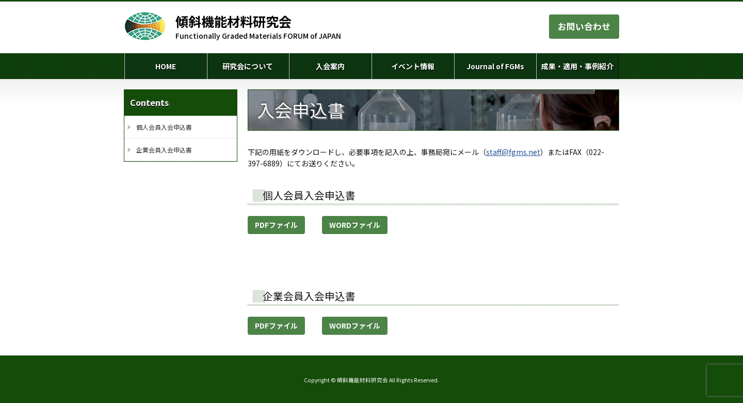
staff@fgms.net (513, 152)
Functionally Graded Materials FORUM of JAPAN (258, 27)
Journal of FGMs (495, 66)
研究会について (247, 66)
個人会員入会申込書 (164, 126)
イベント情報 (412, 66)
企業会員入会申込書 (164, 149)
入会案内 (330, 66)
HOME (165, 66)
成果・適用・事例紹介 (577, 66)
